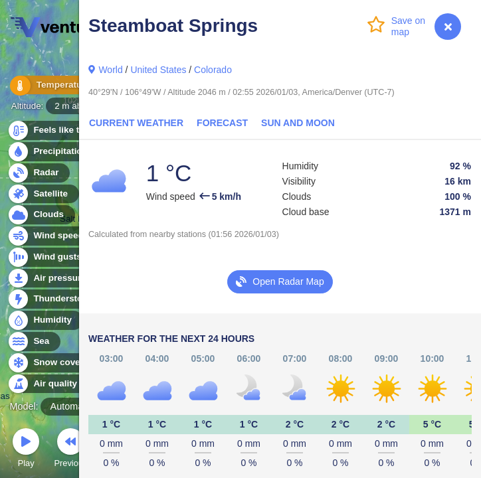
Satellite (43, 194)
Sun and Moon (298, 123)
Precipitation (53, 151)
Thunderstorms (58, 299)
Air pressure (52, 278)
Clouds (41, 214)
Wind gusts (50, 257)
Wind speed (51, 236)
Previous (70, 450)
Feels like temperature (73, 130)
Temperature (52, 86)
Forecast (222, 123)
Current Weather (136, 123)
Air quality (47, 384)
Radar (38, 173)
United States (158, 69)
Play (26, 450)
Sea (33, 341)
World (110, 69)
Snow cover (51, 362)
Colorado (213, 69)
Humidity (45, 320)
